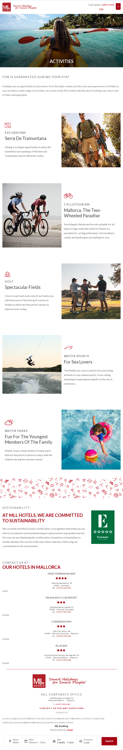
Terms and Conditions (13, 722)
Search (109, 741)
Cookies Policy (50, 718)
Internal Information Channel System (53, 722)
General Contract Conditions (88, 718)
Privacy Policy (36, 718)
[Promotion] (91, 742)
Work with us (66, 718)
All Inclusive (8, 718)
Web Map (29, 722)
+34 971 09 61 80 (63, 588)
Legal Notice (22, 718)
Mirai (70, 730)
